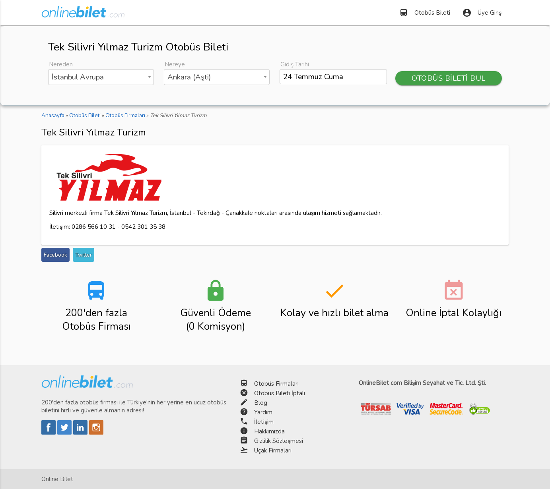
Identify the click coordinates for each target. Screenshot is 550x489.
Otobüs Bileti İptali (279, 393)
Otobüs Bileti (424, 12)
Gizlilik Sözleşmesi (278, 441)
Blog (260, 403)
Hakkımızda (269, 431)
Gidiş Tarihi (294, 64)
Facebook (55, 255)
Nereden (61, 64)
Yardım (263, 412)
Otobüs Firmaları (276, 384)
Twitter (83, 255)
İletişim (264, 422)
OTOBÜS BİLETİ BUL (448, 78)
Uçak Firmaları (273, 450)
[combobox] (101, 77)
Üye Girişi (482, 12)
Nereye (175, 64)
